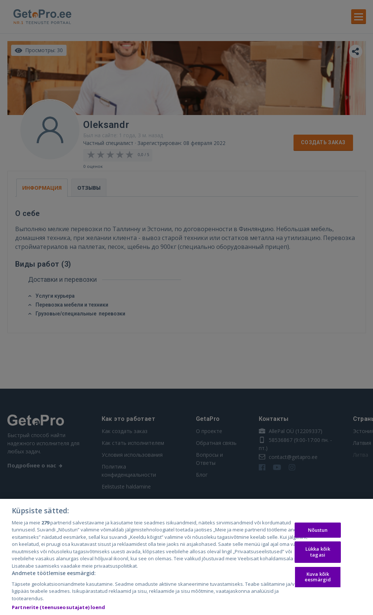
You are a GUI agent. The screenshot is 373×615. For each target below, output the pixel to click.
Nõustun (318, 531)
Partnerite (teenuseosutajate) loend (58, 609)
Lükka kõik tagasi (317, 553)
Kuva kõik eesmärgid (318, 578)
